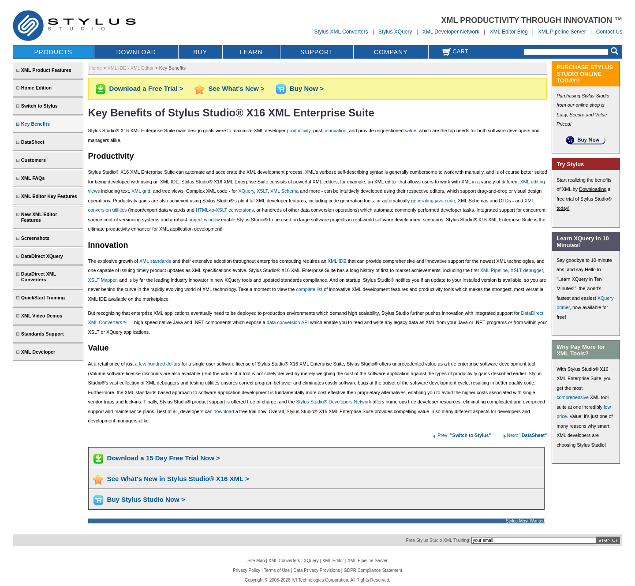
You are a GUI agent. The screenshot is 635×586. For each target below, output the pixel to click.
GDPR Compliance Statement (373, 570)
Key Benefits (35, 124)
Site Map (256, 560)
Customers (33, 160)
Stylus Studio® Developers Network (333, 401)
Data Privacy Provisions (316, 570)
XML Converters (284, 560)
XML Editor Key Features (49, 196)
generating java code (433, 200)
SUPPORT (316, 52)
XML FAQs (33, 178)
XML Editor (333, 560)
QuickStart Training (43, 297)
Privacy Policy (246, 570)
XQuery (246, 191)
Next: (524, 435)
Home (96, 68)
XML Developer (38, 352)
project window (204, 219)
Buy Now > (307, 88)
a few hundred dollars (157, 363)
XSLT (262, 191)
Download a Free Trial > (146, 88)
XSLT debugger (527, 270)
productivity (299, 130)
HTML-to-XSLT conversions (225, 210)
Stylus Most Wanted (525, 521)
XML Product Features (46, 70)
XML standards (155, 261)
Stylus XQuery (395, 32)
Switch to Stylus (39, 105)
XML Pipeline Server (562, 32)
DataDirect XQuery (42, 256)
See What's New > (237, 88)
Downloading (592, 189)
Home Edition (36, 87)
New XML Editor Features (39, 217)
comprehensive (573, 397)
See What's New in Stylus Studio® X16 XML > (178, 478)
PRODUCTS (53, 52)
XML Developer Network (451, 32)
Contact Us (609, 32)
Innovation (108, 245)
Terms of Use (277, 570)
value (410, 130)
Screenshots (35, 238)
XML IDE (337, 261)
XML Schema (284, 191)
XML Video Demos (41, 315)
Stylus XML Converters (341, 32)
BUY (200, 52)
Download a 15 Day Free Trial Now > (163, 458)
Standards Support (42, 333)
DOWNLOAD (136, 52)
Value (98, 347)
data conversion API (288, 322)
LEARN (251, 52)
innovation (335, 130)
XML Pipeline (494, 270)
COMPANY (391, 52)
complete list (309, 289)
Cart (455, 51)
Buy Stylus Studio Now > (146, 499)
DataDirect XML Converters (38, 276)
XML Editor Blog (508, 32)
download (224, 411)
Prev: (461, 435)
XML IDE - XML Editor (131, 68)
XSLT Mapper (102, 280)
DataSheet (33, 142)
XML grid (140, 191)
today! (563, 208)
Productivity (111, 156)
